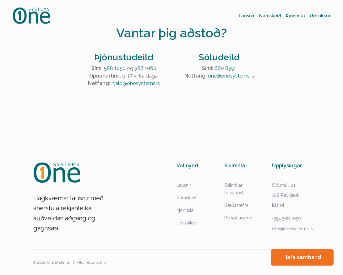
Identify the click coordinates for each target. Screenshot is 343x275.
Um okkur (186, 222)
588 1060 (145, 68)
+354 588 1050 (286, 218)
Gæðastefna (236, 205)
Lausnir (184, 185)
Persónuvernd (238, 217)
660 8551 (225, 68)
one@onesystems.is (231, 76)
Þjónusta (185, 210)
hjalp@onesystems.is (136, 83)
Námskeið (187, 197)
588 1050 (115, 68)
